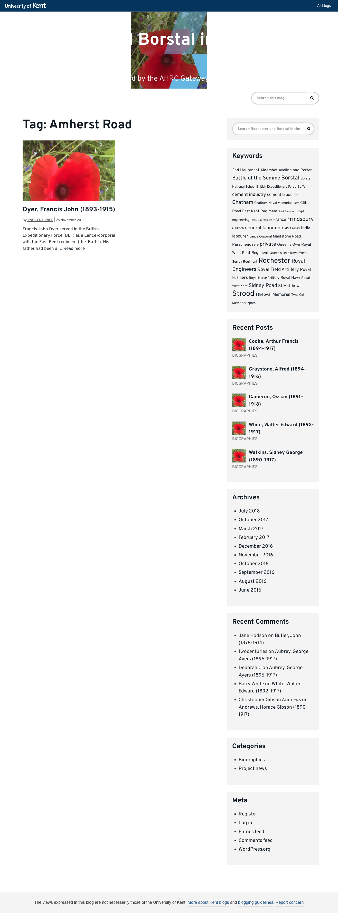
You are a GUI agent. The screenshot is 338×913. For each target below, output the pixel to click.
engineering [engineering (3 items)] (240, 220)
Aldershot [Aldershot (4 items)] (269, 170)
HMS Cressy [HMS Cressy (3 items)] (291, 228)
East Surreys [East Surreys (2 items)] (286, 211)
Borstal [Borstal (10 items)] (290, 178)
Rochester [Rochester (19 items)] (274, 260)
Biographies (252, 760)
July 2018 (249, 511)
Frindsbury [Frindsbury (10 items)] (300, 219)
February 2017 (254, 538)
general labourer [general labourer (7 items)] (263, 228)
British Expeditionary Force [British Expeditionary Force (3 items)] (276, 187)
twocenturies (40, 220)
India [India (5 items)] (305, 228)
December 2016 (256, 546)
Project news (253, 769)
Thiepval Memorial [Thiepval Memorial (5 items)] (272, 294)
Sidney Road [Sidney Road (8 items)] (263, 285)
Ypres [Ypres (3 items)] (251, 303)
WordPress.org (254, 849)
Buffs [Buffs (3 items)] (301, 187)
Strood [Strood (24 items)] (243, 294)
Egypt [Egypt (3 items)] (299, 211)
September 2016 (256, 572)
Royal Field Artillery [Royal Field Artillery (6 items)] (278, 270)
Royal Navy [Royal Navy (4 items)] (290, 277)
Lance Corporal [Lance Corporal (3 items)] (260, 236)
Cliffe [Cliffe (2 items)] (296, 203)
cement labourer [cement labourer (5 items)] (282, 194)
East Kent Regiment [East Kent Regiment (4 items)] (260, 211)
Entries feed (251, 832)
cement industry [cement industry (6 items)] (249, 195)
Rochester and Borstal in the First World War (152, 49)
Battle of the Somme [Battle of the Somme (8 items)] (256, 178)
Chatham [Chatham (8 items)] (242, 202)
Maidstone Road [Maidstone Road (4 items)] (287, 236)
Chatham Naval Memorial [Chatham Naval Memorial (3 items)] (273, 203)
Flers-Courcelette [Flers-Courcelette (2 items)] (261, 220)
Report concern (290, 902)
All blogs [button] (324, 6)
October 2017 (253, 520)
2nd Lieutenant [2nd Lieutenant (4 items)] (245, 170)
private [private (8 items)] (268, 244)
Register (248, 814)
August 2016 (252, 581)
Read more (74, 249)
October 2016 (253, 564)
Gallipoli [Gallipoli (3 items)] (238, 228)
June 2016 (250, 590)
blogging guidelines (255, 902)
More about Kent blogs (208, 902)
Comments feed (256, 841)
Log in (245, 823)
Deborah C (250, 668)
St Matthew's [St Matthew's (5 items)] (290, 286)
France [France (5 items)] (279, 219)
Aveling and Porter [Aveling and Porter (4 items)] (295, 170)
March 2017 (251, 529)
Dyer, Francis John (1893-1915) (69, 210)
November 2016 (256, 555)
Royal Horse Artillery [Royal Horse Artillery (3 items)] (264, 278)
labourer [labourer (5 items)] (240, 236)
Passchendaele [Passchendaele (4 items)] (245, 244)
